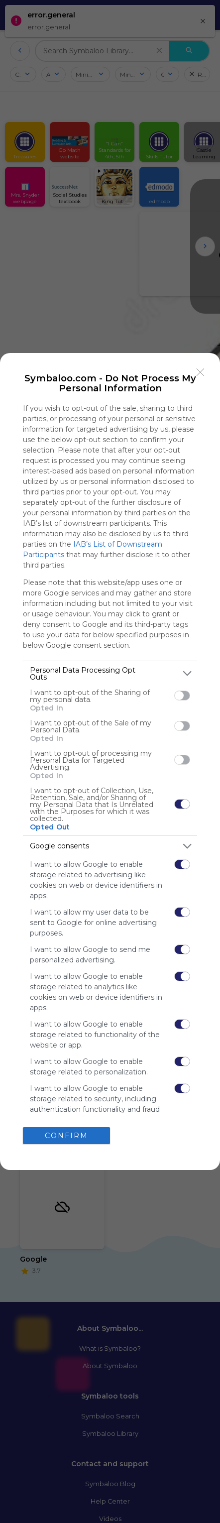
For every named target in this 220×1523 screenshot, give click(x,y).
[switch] (182, 696)
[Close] (200, 372)
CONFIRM (66, 1135)
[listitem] (110, 673)
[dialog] (110, 762)
